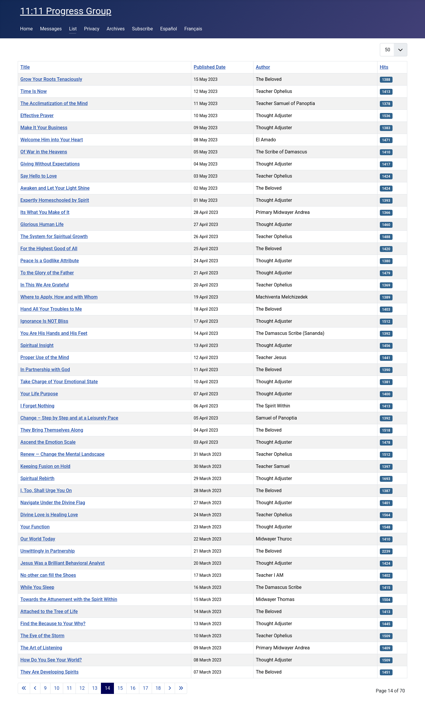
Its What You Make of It (44, 212)
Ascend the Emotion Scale (48, 442)
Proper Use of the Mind (44, 357)
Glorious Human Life (41, 224)
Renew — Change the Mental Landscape (62, 454)
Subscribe (142, 29)
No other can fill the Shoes (48, 575)
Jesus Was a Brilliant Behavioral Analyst (62, 563)
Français (193, 29)
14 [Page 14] (107, 688)
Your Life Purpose (39, 394)
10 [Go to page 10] (56, 688)
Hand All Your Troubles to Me (51, 309)
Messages (51, 29)
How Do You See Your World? (51, 660)
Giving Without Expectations (50, 164)
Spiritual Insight (36, 345)
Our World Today (37, 539)
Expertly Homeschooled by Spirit (54, 200)
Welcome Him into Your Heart (51, 140)
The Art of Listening (41, 648)
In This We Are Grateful (44, 285)
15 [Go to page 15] (120, 688)
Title (25, 67)
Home (26, 29)
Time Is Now (33, 91)
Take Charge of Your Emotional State (59, 381)
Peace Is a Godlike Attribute (49, 260)
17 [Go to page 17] (145, 688)
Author (263, 67)
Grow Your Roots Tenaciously (51, 79)
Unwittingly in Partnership (47, 551)
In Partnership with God (45, 369)
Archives (116, 29)
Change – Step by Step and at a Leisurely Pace (69, 418)
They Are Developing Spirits (49, 672)
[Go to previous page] (35, 688)
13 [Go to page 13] (94, 688)
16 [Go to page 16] (132, 688)
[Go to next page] (169, 688)
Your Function (35, 527)
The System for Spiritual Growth (54, 236)
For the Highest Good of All (48, 248)
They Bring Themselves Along (51, 430)
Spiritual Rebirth (37, 478)
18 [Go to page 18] (158, 688)
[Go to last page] (181, 688)
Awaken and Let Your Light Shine (55, 188)
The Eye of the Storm (42, 635)
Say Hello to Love (38, 176)
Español (168, 29)
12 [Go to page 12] (82, 688)
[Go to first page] (24, 688)
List (73, 29)
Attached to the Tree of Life (49, 611)
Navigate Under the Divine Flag (52, 502)
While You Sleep (37, 587)
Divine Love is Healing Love (49, 514)
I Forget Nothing (37, 406)
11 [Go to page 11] (69, 688)
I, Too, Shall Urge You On (46, 490)
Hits (384, 67)
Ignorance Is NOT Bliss (44, 321)
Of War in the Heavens (43, 152)
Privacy (91, 29)
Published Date (209, 67)
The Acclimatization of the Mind (54, 103)
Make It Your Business (43, 127)
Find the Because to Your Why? (53, 623)
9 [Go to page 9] (45, 688)
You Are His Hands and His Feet (53, 333)
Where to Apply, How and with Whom (59, 297)
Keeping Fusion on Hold (45, 466)
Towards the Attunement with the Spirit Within (68, 599)
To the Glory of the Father (47, 273)
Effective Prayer (37, 115)
